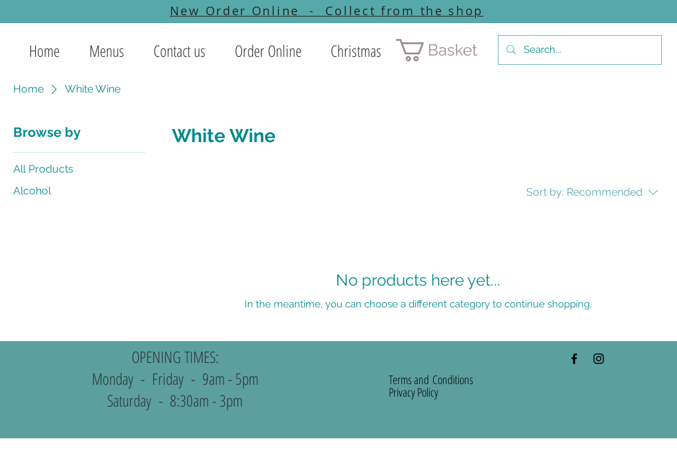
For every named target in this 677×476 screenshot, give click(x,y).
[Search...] (578, 50)
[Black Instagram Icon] (599, 359)
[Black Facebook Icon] (574, 359)
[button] (106, 51)
